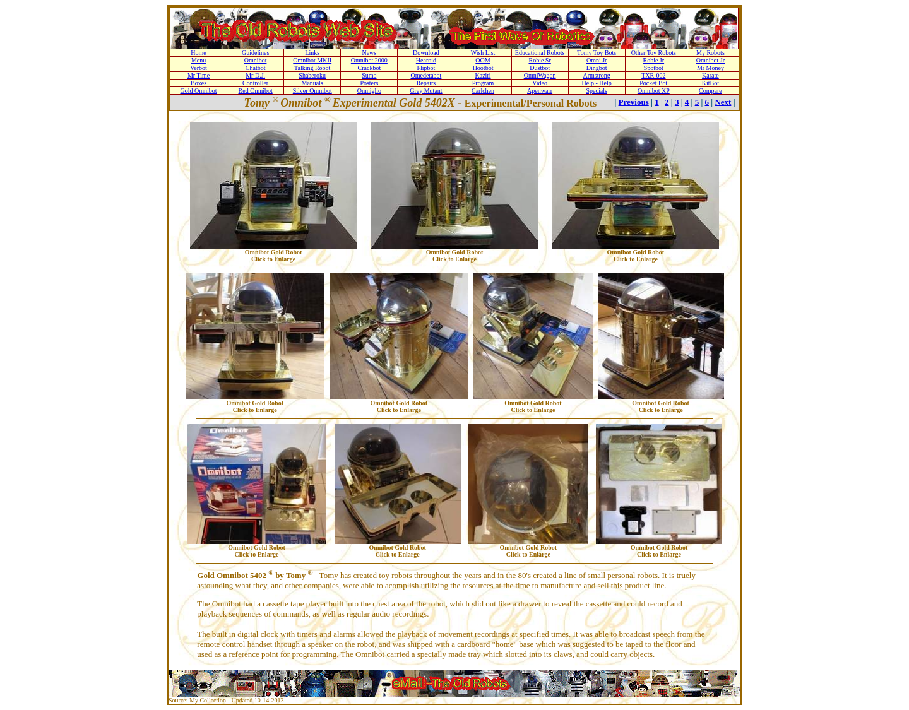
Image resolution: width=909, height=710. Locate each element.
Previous (634, 102)
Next (723, 102)
